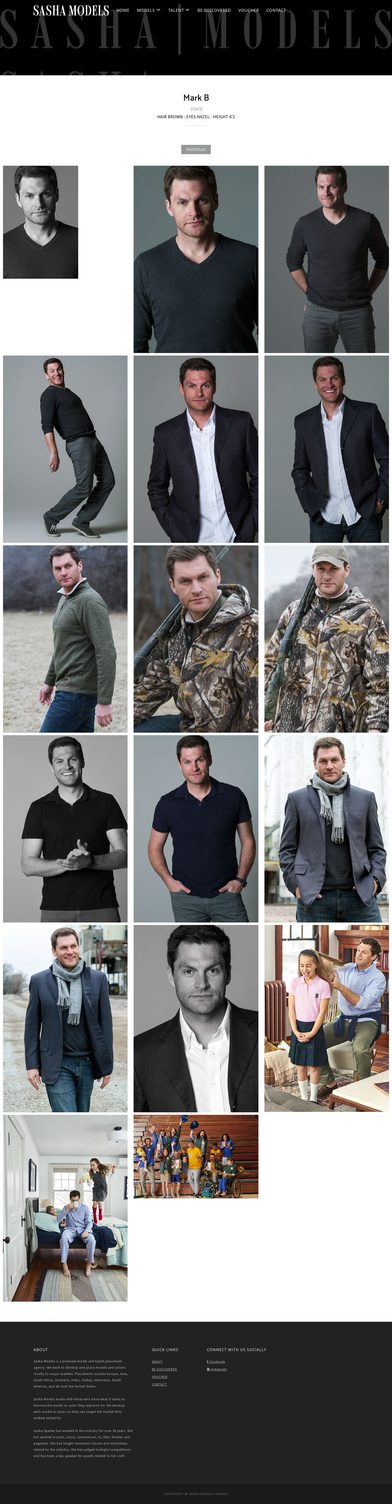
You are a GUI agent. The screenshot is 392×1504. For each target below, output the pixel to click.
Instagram (217, 1369)
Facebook (216, 1362)
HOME (123, 10)
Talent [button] (179, 10)
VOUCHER (249, 10)
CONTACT (276, 10)
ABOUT (157, 1362)
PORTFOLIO (196, 149)
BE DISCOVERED (214, 10)
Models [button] (149, 10)
